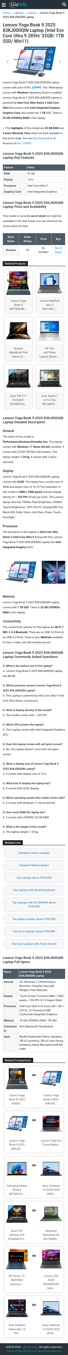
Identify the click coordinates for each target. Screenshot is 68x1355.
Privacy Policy (15, 1351)
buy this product (42, 138)
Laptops (19, 12)
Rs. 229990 (24, 143)
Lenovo (31, 12)
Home (6, 12)
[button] (7, 61)
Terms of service (36, 1351)
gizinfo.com (30, 1347)
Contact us (54, 1351)
